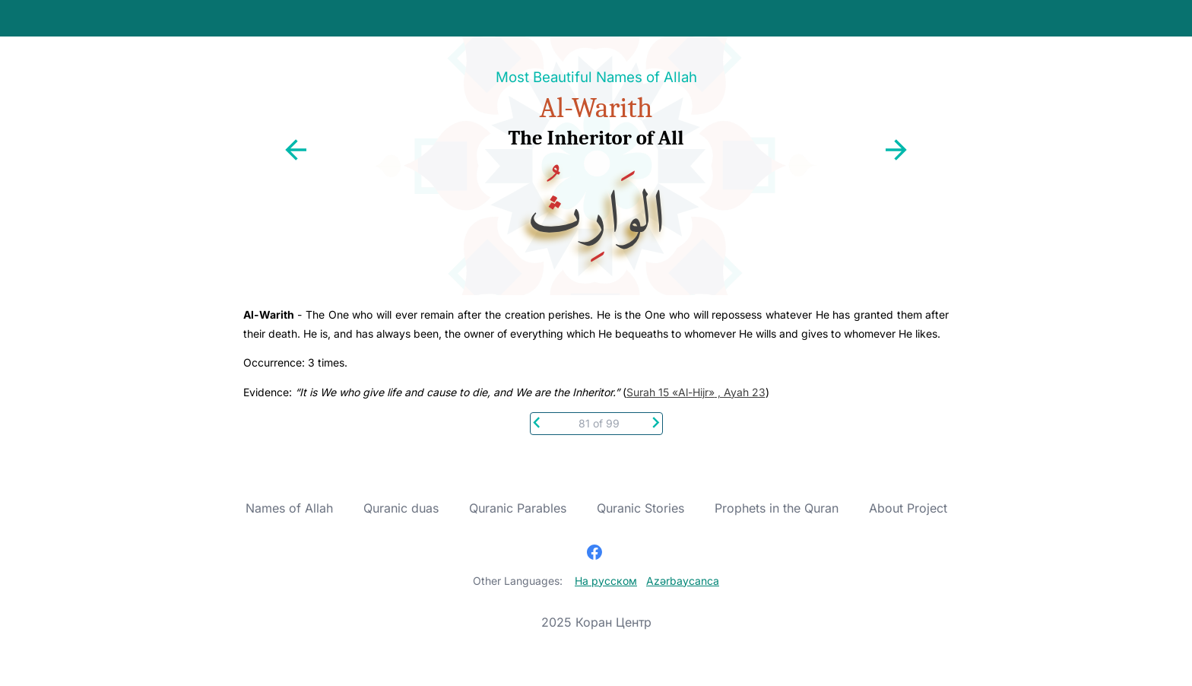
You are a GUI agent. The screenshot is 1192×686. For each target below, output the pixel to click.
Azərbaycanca (682, 580)
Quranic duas (401, 508)
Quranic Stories (640, 508)
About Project (908, 508)
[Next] (656, 421)
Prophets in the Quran (777, 508)
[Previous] (537, 421)
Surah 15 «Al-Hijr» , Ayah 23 (696, 392)
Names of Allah (289, 508)
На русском (606, 580)
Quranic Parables (517, 508)
